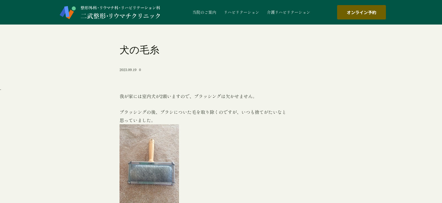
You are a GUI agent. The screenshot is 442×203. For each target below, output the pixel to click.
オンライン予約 (361, 12)
